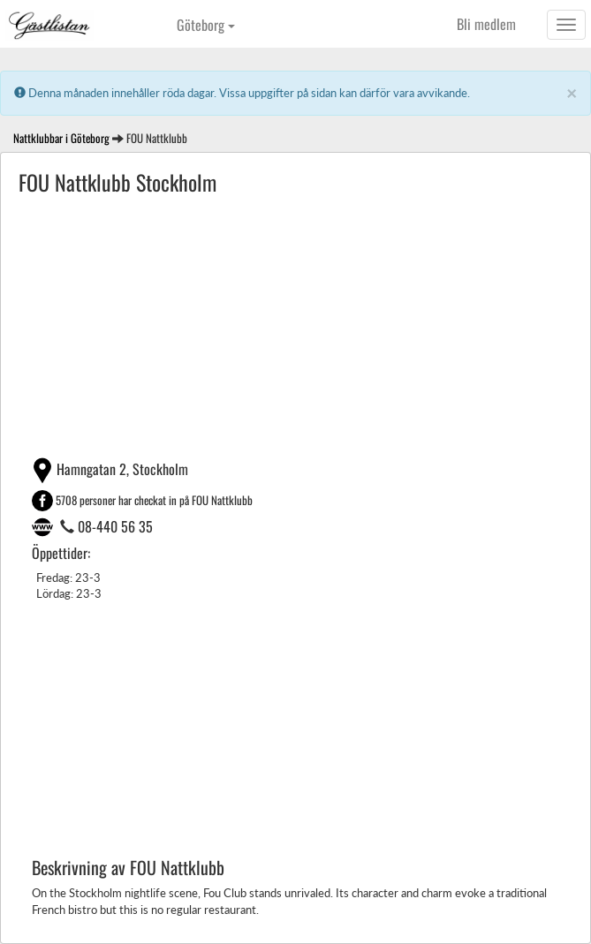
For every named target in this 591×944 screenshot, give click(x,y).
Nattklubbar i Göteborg (61, 138)
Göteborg (206, 24)
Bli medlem (486, 23)
